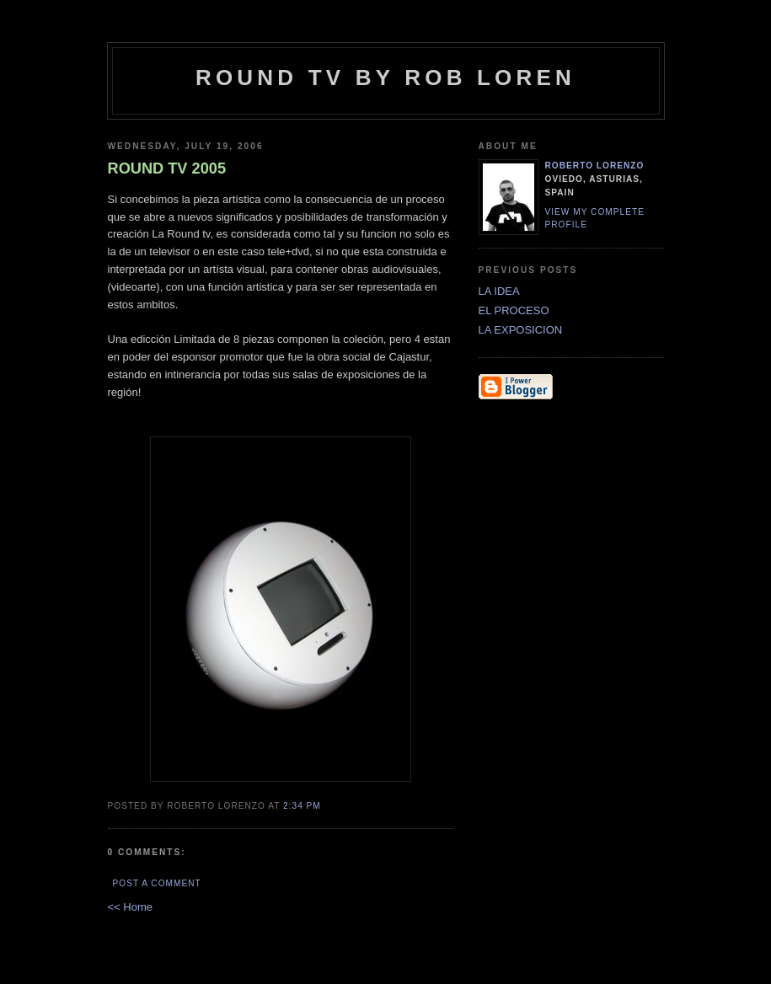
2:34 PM (302, 805)
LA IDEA (499, 291)
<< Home (130, 907)
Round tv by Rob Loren (385, 77)
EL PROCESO (514, 310)
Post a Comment (157, 883)
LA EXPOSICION (521, 330)
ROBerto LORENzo (595, 165)
